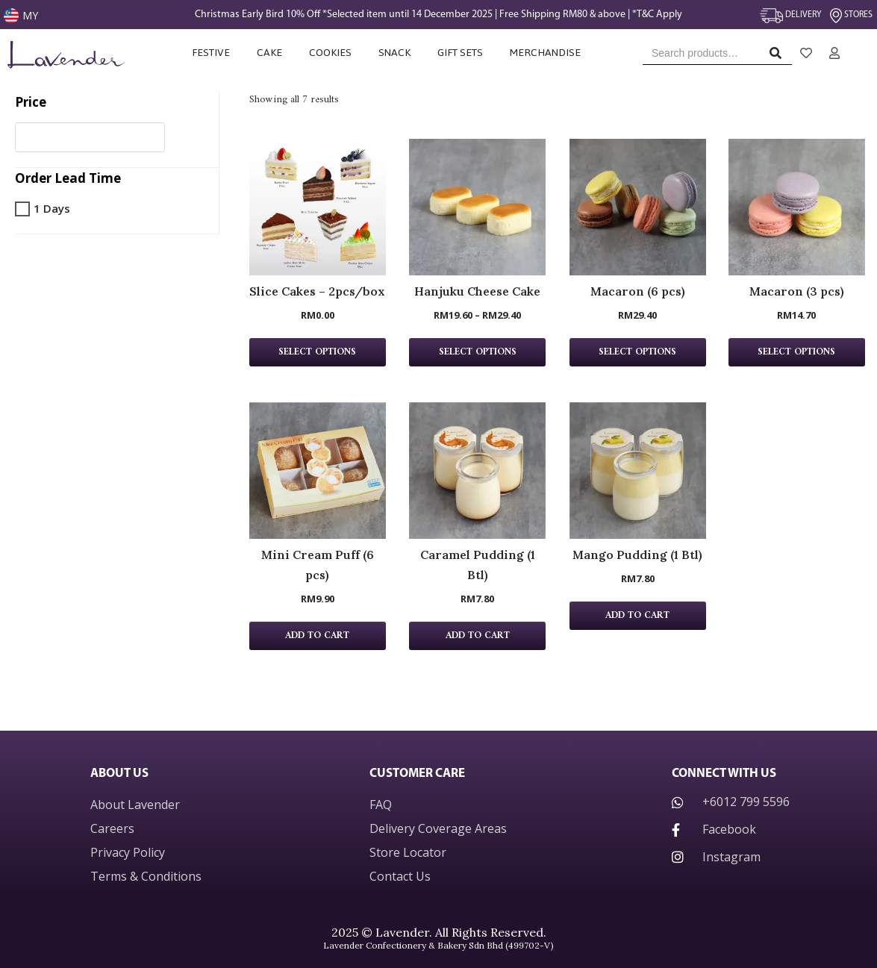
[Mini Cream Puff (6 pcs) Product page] (317, 470)
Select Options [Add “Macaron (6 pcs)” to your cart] (637, 352)
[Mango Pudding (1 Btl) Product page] (637, 470)
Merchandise (546, 53)
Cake (269, 53)
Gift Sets (460, 53)
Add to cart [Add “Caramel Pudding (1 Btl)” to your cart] (478, 636)
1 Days (52, 208)
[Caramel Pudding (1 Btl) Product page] (477, 470)
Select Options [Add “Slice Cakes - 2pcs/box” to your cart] (317, 352)
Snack (394, 53)
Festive (211, 53)
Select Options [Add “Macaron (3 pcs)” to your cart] (796, 352)
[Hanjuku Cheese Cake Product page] (477, 207)
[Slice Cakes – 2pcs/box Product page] (317, 207)
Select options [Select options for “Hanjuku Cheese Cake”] (477, 352)
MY (30, 15)
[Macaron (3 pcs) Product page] (796, 207)
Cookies (330, 53)
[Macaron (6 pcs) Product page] (637, 207)
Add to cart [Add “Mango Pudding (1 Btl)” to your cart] (637, 616)
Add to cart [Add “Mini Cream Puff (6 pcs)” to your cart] (317, 636)
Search (779, 56)
